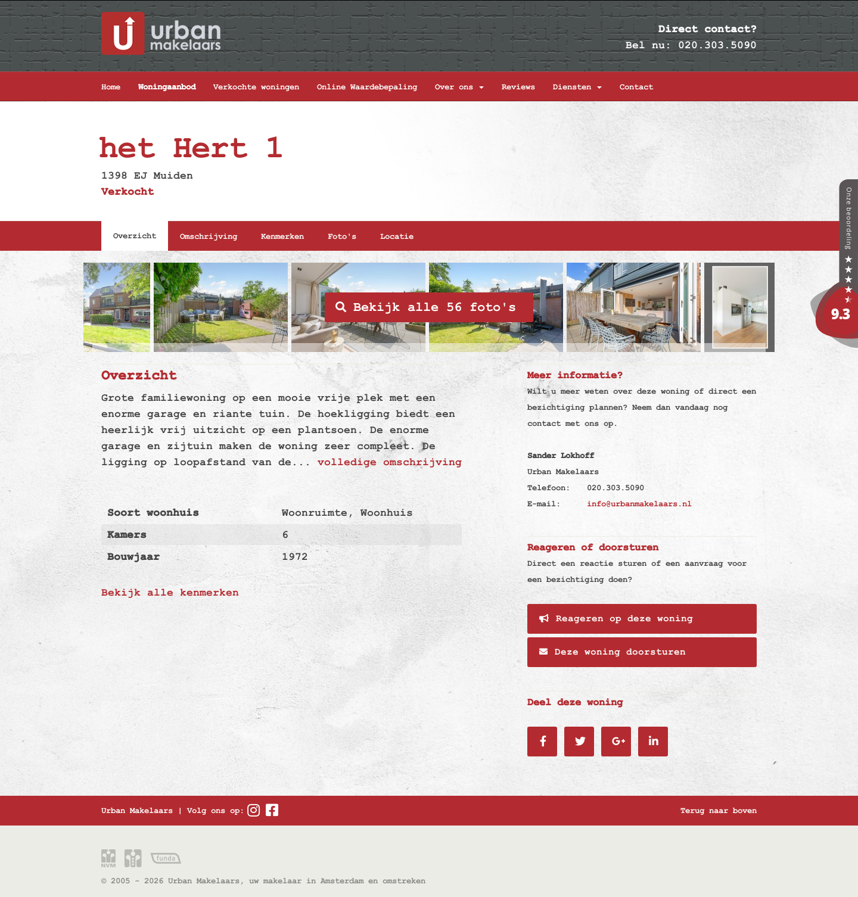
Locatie (397, 236)
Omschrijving (208, 236)
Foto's (342, 236)
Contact (636, 87)
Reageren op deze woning (616, 619)
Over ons (459, 87)
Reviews (518, 87)
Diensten (577, 87)
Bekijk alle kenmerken (170, 592)
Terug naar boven (718, 810)
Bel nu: (649, 45)
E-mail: (544, 504)
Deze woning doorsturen (612, 652)
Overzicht (134, 236)
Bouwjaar (133, 556)
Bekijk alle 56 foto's (425, 307)
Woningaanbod (166, 87)
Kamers (127, 534)
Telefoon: (548, 488)
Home (110, 87)
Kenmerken (282, 236)
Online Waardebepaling (367, 87)
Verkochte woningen (256, 87)
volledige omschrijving (390, 462)
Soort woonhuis (153, 512)
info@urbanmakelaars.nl (639, 504)
